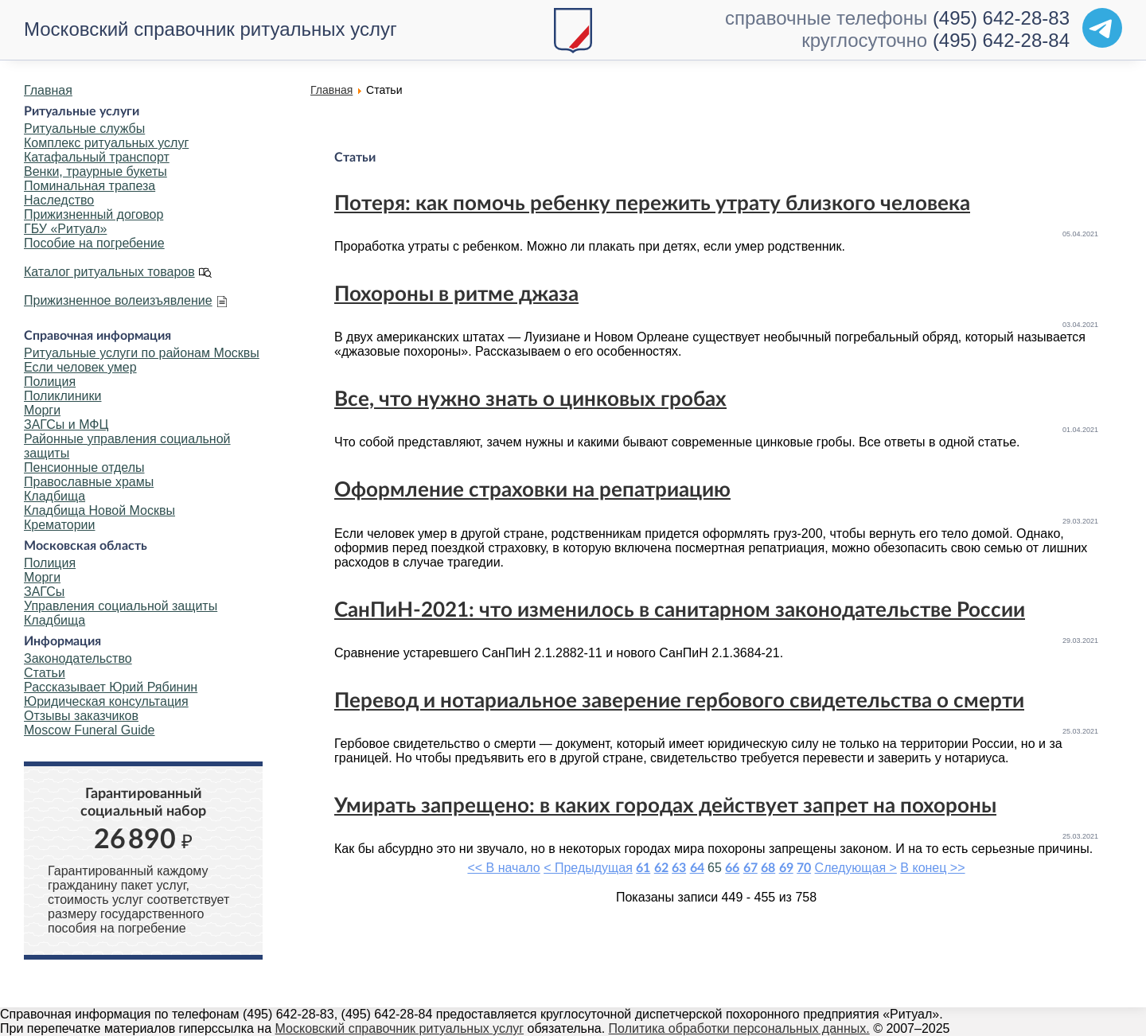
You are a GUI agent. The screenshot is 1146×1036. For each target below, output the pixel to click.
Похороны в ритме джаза (456, 294)
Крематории (59, 525)
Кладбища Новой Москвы (99, 510)
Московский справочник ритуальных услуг (210, 29)
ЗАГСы (44, 591)
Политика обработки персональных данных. (739, 1028)
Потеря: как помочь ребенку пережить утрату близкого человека (652, 203)
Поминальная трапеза (89, 186)
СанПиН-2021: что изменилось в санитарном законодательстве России (679, 610)
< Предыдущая (588, 867)
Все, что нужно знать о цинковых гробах (530, 399)
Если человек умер (80, 367)
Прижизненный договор (93, 214)
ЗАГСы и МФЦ (66, 424)
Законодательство (78, 658)
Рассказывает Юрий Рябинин (110, 687)
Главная (48, 90)
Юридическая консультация (106, 701)
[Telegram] (1102, 28)
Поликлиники (62, 396)
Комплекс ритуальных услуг (106, 143)
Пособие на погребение (94, 243)
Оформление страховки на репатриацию (532, 490)
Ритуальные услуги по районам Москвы (141, 353)
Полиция (50, 381)
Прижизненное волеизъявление (118, 300)
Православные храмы (89, 482)
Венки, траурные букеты (95, 171)
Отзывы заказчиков (81, 715)
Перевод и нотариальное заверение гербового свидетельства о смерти (679, 701)
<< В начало (503, 867)
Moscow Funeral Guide (89, 730)
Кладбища (54, 496)
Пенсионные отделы (84, 467)
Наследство (59, 200)
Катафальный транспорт (97, 157)
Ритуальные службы (84, 128)
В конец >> (932, 867)
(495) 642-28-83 (1001, 18)
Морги (42, 410)
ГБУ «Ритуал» (65, 229)
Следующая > (856, 867)
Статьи (44, 673)
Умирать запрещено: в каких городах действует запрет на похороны (665, 806)
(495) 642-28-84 (1001, 40)
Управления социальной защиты (120, 606)
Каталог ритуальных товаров (109, 271)
